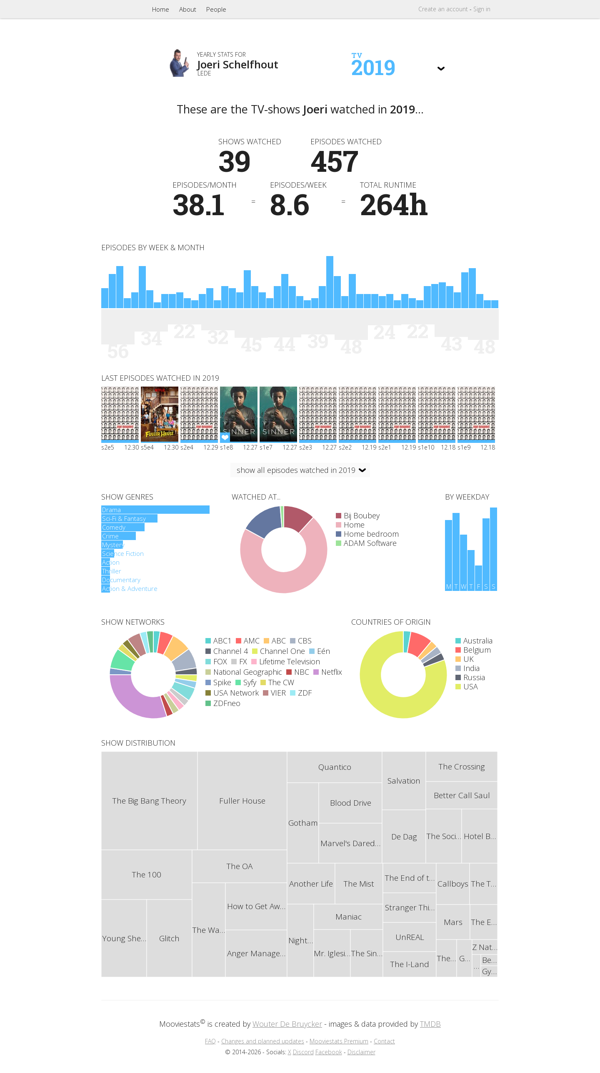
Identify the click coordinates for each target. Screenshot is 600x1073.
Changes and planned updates (262, 1041)
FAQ (210, 1041)
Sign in (481, 9)
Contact (384, 1041)
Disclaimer (361, 1052)
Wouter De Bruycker (287, 1024)
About (187, 9)
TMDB (430, 1024)
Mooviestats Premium (339, 1041)
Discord (303, 1052)
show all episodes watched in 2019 (296, 470)
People (216, 9)
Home (160, 9)
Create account (443, 9)
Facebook (328, 1052)
